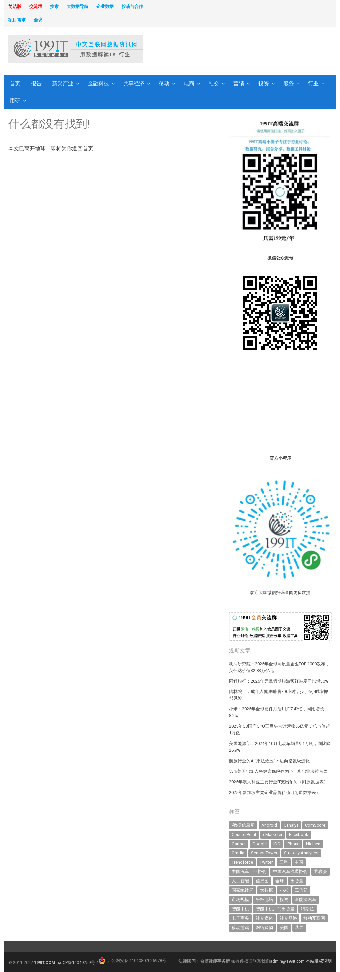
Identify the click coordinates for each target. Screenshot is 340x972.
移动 (164, 83)
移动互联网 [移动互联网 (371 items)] (314, 918)
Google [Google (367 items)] (259, 843)
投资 (263, 83)
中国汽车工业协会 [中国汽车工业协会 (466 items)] (249, 871)
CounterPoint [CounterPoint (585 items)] (244, 834)
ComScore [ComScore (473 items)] (315, 825)
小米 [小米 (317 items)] (284, 890)
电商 (189, 83)
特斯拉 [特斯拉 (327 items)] (307, 908)
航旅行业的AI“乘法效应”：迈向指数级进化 (269, 760)
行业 (313, 83)
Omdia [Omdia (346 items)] (238, 852)
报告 (36, 83)
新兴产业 (62, 83)
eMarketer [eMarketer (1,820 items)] (272, 834)
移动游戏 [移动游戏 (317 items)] (240, 927)
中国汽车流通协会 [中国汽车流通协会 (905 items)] (290, 871)
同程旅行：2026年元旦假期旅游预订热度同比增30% (278, 681)
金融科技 (98, 83)
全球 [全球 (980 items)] (279, 880)
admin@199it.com (288, 961)
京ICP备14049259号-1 (78, 962)
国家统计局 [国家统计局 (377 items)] (242, 890)
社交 (214, 83)
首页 (15, 83)
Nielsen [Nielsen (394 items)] (313, 843)
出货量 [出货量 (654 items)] (297, 880)
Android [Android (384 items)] (269, 825)
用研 (15, 100)
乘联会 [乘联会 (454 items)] (320, 871)
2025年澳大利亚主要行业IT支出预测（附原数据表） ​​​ (279, 781)
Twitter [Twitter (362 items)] (266, 862)
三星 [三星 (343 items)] (283, 862)
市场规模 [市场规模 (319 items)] (240, 899)
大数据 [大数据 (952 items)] (266, 890)
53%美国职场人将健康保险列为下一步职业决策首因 (278, 771)
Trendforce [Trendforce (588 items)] (242, 862)
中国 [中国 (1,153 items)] (299, 862)
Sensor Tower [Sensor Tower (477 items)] (264, 852)
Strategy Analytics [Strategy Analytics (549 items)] (301, 852)
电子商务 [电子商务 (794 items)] (240, 918)
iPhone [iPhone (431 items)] (293, 843)
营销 (238, 83)
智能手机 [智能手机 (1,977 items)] (240, 908)
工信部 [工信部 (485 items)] (301, 890)
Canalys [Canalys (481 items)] (291, 825)
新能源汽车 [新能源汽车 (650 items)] (305, 899)
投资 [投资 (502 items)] (284, 899)
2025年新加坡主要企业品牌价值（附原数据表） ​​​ (275, 792)
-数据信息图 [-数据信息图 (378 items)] (243, 825)
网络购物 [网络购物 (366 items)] (264, 927)
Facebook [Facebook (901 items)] (298, 834)
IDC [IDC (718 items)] (276, 843)
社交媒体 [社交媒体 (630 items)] (264, 918)
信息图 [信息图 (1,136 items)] (262, 880)
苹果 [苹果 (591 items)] (299, 927)
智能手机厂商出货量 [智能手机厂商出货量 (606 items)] (275, 908)
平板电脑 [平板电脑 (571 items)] (264, 899)
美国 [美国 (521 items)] (284, 927)
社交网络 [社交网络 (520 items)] (288, 918)
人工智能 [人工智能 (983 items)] (240, 880)
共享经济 (133, 83)
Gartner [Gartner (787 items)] (239, 843)
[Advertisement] (232, 49)
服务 (288, 83)
